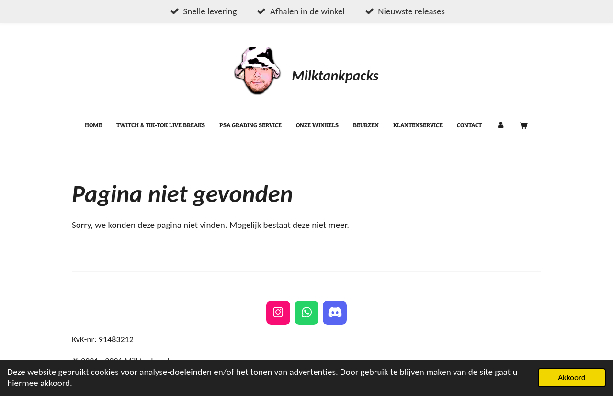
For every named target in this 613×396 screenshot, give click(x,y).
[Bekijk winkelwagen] (524, 125)
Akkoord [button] (572, 378)
